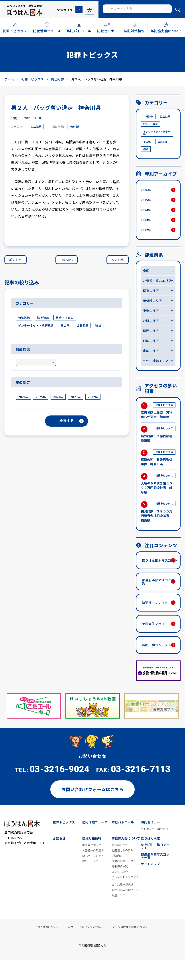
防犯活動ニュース (94, 822)
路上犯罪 (36, 126)
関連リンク (118, 895)
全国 (146, 270)
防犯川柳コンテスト (156, 645)
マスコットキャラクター (125, 878)
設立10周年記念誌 (123, 884)
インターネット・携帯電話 (35, 325)
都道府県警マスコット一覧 (160, 581)
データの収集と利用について (130, 927)
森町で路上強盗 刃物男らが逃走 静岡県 (158, 410)
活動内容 (117, 855)
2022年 (93, 397)
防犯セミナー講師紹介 (154, 828)
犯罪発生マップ (153, 624)
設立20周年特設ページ (125, 890)
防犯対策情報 (91, 838)
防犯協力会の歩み (122, 850)
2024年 (58, 397)
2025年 (40, 397)
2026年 (23, 397)
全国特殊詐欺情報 (93, 850)
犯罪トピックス (64, 822)
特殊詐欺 (24, 318)
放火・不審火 (65, 318)
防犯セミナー (150, 822)
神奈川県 (74, 126)
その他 (65, 325)
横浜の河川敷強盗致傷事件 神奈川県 (158, 458)
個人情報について (48, 927)
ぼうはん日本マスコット (160, 560)
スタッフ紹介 (120, 871)
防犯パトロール (123, 822)
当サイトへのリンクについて (85, 927)
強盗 (98, 325)
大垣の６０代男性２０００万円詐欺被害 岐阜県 (158, 483)
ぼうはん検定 (150, 838)
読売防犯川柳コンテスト (155, 846)
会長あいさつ (120, 845)
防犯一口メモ (90, 861)
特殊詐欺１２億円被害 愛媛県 (158, 434)
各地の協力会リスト (124, 861)
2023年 (75, 397)
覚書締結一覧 (120, 866)
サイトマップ (150, 863)
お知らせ (59, 838)
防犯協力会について (126, 838)
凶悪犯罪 (82, 325)
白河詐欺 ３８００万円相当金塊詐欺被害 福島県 (158, 511)
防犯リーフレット (155, 602)
